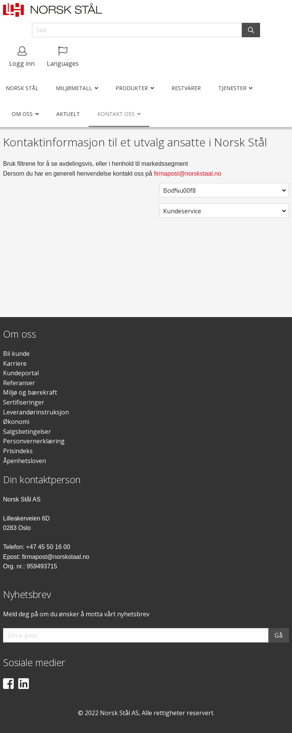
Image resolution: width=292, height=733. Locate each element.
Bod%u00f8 (179, 190)
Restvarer (186, 88)
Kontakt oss (116, 113)
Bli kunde (16, 353)
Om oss (22, 113)
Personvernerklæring (34, 441)
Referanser (19, 383)
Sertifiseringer (23, 402)
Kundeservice (182, 211)
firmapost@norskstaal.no (187, 173)
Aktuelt (68, 113)
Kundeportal (21, 373)
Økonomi (16, 421)
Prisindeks (18, 451)
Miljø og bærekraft (30, 392)
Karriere (15, 363)
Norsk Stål (22, 88)
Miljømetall (74, 88)
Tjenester (232, 88)
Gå (279, 635)
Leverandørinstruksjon (36, 412)
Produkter (132, 88)
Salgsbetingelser (27, 431)
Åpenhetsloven (24, 461)
